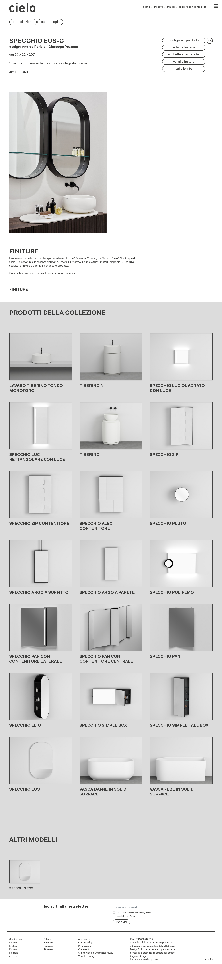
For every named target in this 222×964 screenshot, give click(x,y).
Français (13, 953)
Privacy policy (85, 946)
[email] (145, 907)
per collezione (23, 22)
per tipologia (50, 22)
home (146, 7)
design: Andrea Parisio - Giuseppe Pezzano (43, 47)
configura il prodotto (184, 40)
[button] (210, 41)
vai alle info (184, 69)
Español (13, 949)
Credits (209, 960)
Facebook (49, 943)
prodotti (158, 7)
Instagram (49, 946)
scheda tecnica (184, 47)
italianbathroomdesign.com (144, 960)
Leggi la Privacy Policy (125, 916)
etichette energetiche (184, 54)
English (13, 946)
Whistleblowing (86, 956)
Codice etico (84, 949)
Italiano (13, 943)
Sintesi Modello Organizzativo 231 (95, 953)
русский (13, 956)
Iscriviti (121, 922)
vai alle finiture (184, 62)
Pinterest (48, 949)
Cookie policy (85, 943)
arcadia (170, 7)
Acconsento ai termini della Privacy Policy (133, 914)
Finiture (18, 291)
